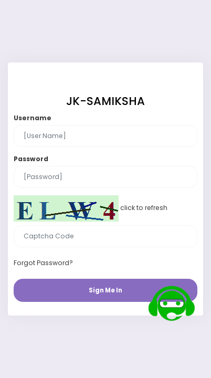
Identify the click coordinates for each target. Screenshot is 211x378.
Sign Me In (105, 290)
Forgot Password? (43, 262)
